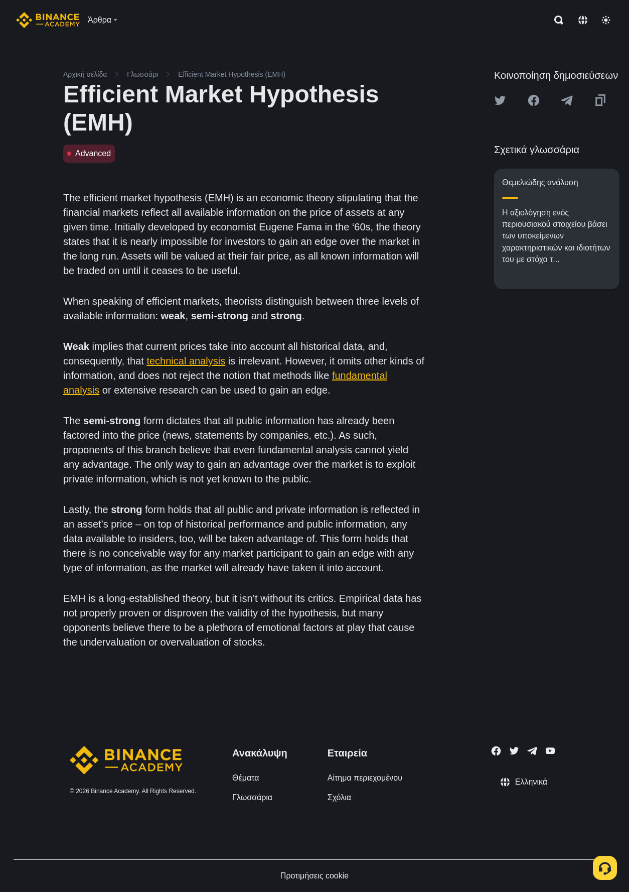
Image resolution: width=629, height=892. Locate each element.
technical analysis (185, 360)
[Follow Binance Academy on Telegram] (532, 750)
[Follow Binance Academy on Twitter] (514, 751)
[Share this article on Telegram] (567, 100)
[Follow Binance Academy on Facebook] (496, 751)
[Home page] (48, 20)
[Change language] (583, 20)
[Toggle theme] (606, 20)
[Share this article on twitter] (500, 100)
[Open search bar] (556, 20)
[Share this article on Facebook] (534, 100)
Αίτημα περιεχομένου (365, 778)
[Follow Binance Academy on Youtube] (550, 750)
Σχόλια (339, 797)
